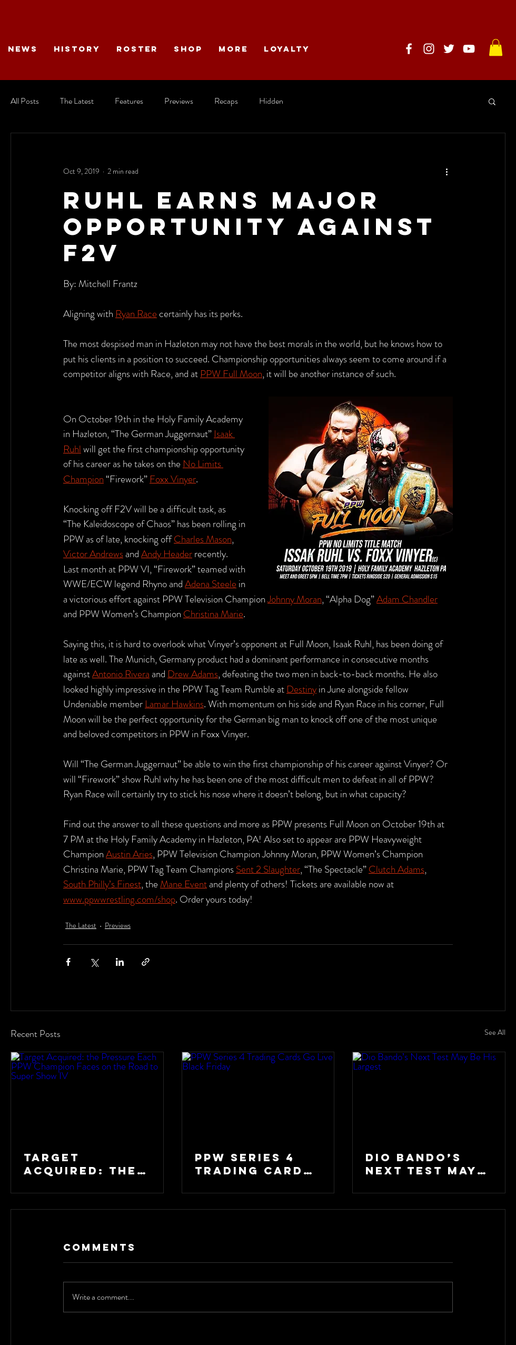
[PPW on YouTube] (469, 49)
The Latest (77, 101)
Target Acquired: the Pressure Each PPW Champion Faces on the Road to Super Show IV (82, 1164)
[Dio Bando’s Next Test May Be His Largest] (429, 1095)
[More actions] (446, 171)
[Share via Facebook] (68, 962)
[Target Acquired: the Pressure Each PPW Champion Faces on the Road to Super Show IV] (87, 1095)
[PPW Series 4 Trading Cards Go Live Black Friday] (258, 1095)
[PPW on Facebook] (409, 49)
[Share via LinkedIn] (120, 962)
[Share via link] (146, 962)
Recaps (226, 101)
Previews (178, 101)
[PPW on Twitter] (449, 49)
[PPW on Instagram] (429, 49)
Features (129, 101)
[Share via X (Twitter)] (94, 962)
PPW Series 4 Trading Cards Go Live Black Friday (253, 1164)
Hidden (271, 101)
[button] (492, 101)
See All (494, 1032)
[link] (496, 47)
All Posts (25, 101)
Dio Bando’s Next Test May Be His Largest (424, 1164)
